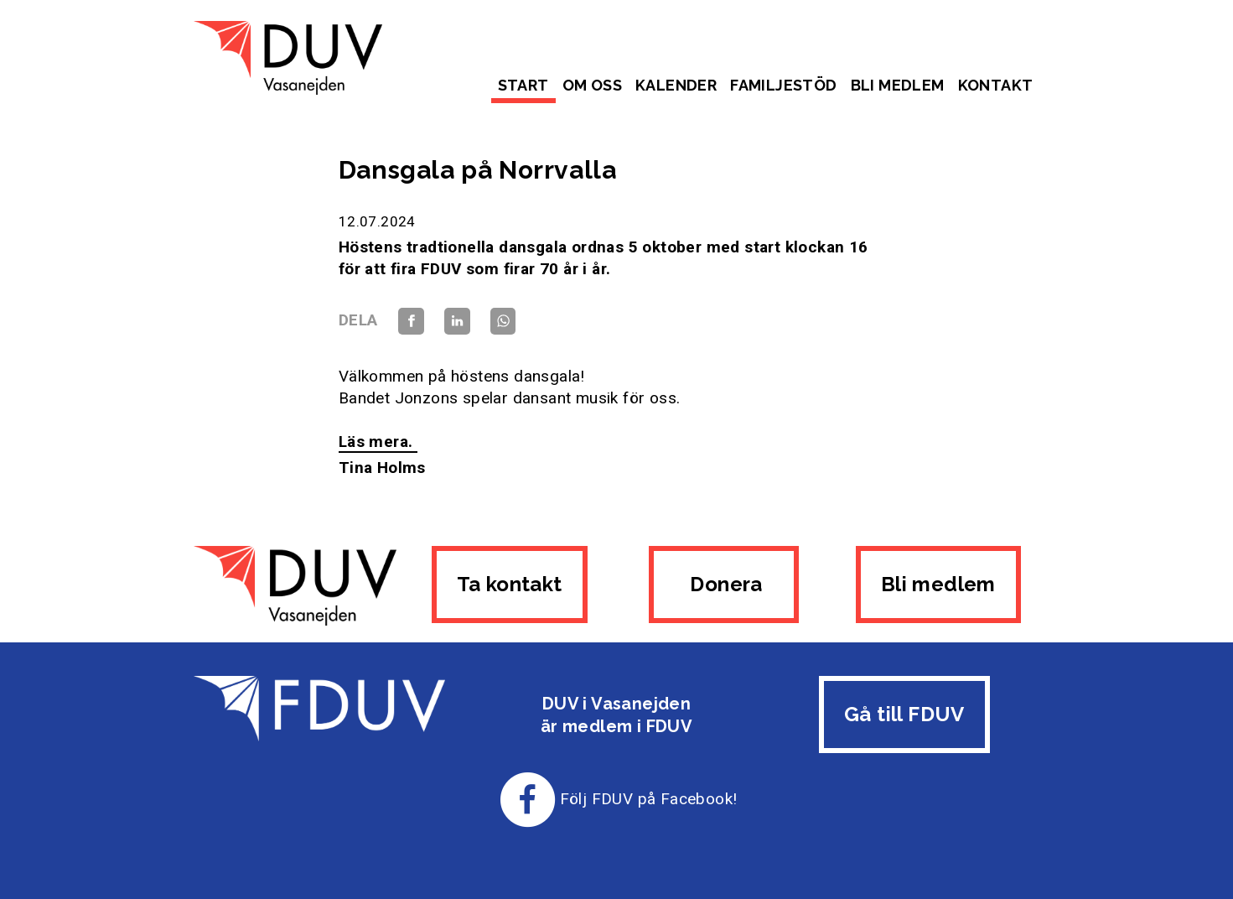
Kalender (676, 85)
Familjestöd (783, 85)
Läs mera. (378, 441)
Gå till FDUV (904, 714)
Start (523, 85)
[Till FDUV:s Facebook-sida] (528, 798)
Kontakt (996, 85)
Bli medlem (898, 85)
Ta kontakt (509, 584)
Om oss (592, 85)
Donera (723, 584)
